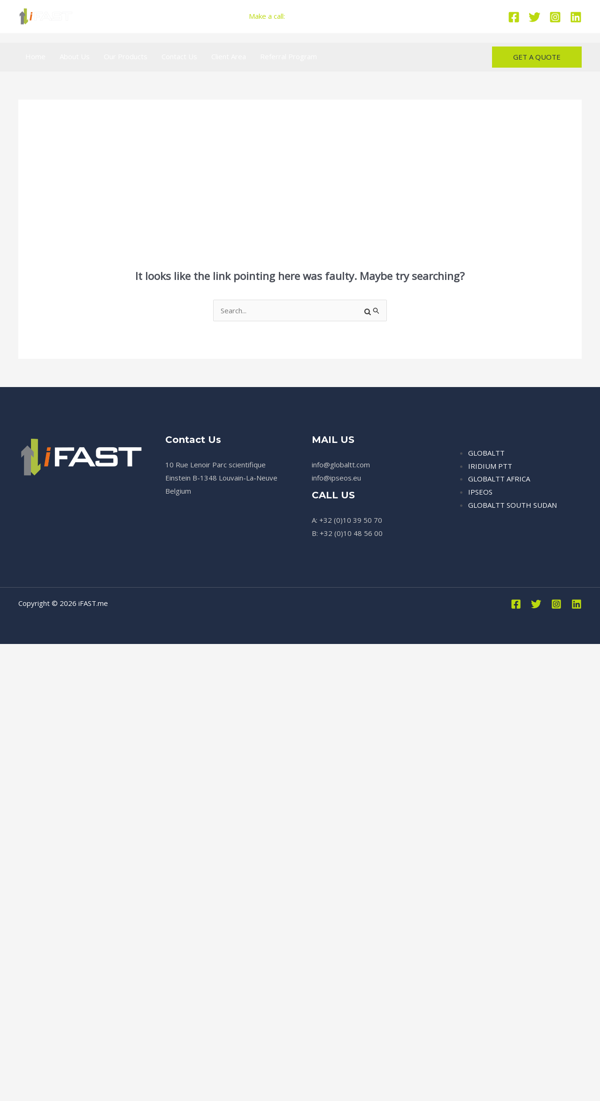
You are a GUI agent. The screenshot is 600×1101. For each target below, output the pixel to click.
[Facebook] (514, 17)
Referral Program (288, 56)
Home (35, 56)
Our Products (125, 56)
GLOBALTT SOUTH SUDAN (512, 505)
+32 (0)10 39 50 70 (320, 16)
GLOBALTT (486, 452)
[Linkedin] (576, 17)
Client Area (228, 56)
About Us (75, 56)
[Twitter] (534, 17)
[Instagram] (555, 17)
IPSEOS (480, 491)
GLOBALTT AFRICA (499, 478)
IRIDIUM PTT (490, 466)
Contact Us (179, 56)
